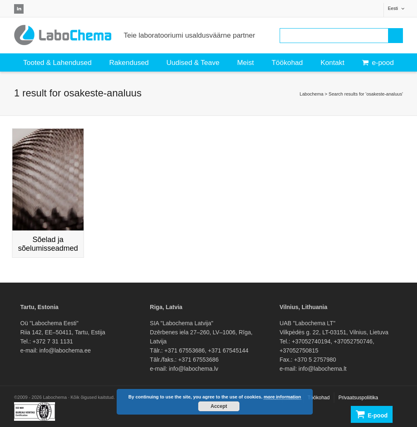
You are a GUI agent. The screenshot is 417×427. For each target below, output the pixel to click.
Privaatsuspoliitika (358, 398)
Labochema (312, 93)
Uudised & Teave (192, 63)
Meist (245, 63)
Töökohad (287, 63)
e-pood (378, 63)
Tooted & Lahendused (57, 63)
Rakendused (129, 63)
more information (282, 396)
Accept (219, 406)
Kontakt (333, 63)
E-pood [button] (372, 414)
